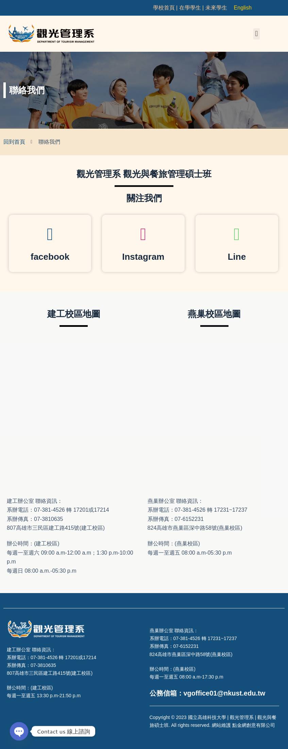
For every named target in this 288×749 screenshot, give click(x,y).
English (243, 8)
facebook (50, 257)
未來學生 (216, 8)
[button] (256, 33)
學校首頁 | (166, 8)
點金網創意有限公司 (253, 725)
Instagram (143, 257)
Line (237, 257)
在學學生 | (192, 8)
